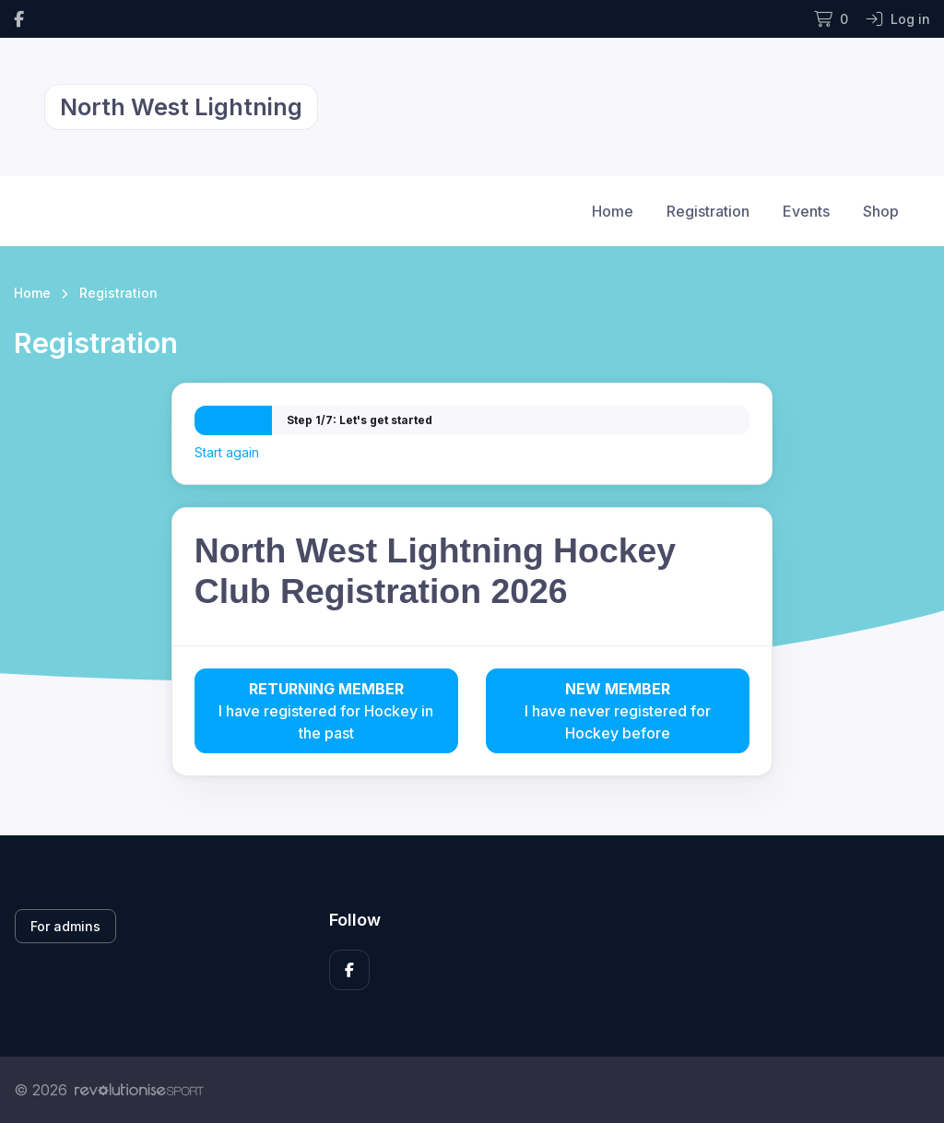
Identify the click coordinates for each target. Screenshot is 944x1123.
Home (612, 211)
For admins (65, 926)
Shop (881, 211)
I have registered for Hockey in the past (326, 710)
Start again (227, 452)
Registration (708, 211)
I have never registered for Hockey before (617, 710)
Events (806, 211)
